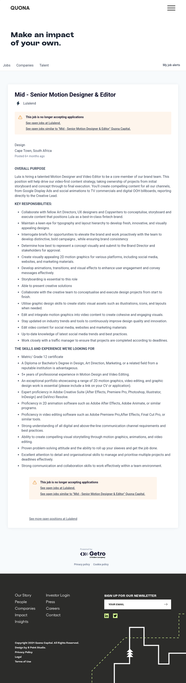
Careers (53, 608)
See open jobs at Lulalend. (43, 123)
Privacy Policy (24, 652)
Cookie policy (101, 564)
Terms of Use (23, 661)
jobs (7, 65)
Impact (21, 614)
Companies (25, 608)
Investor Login (58, 595)
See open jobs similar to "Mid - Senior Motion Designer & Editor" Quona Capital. (78, 128)
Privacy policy (82, 564)
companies (26, 65)
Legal (18, 656)
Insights (21, 621)
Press (50, 601)
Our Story (23, 595)
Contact (53, 614)
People (21, 601)
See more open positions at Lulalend (53, 518)
